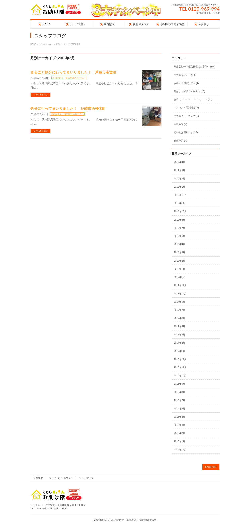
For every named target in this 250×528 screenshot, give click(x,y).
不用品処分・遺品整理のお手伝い (68, 78)
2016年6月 (179, 408)
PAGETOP (210, 467)
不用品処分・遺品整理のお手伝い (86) (194, 66)
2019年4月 (179, 162)
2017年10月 (180, 293)
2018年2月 (179, 260)
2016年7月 (179, 400)
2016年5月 (179, 416)
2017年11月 (180, 285)
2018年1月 (179, 269)
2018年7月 (179, 228)
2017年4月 (179, 326)
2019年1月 (179, 186)
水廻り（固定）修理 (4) (186, 83)
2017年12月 (180, 277)
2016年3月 (179, 425)
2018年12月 (180, 195)
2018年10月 (180, 211)
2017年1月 (179, 351)
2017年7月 (179, 310)
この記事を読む (41, 94)
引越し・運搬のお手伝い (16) (189, 91)
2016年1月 (179, 441)
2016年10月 (180, 375)
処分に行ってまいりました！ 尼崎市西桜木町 (68, 109)
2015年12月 (180, 449)
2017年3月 (179, 334)
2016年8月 (179, 392)
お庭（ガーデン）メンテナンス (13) (193, 99)
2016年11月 (180, 367)
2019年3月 (179, 170)
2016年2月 (179, 433)
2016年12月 (180, 359)
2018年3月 (179, 252)
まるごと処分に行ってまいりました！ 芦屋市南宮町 (73, 72)
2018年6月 (179, 236)
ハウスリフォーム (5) (185, 75)
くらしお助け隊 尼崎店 (120, 519)
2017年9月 (179, 301)
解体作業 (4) (180, 140)
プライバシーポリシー (61, 478)
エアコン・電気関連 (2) (186, 107)
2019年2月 (179, 178)
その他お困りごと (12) (186, 132)
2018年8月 (179, 219)
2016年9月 (179, 383)
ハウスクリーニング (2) (186, 116)
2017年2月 (179, 342)
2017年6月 (179, 318)
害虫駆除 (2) (180, 124)
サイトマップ (86, 478)
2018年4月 (179, 244)
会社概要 (38, 478)
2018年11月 (180, 203)
